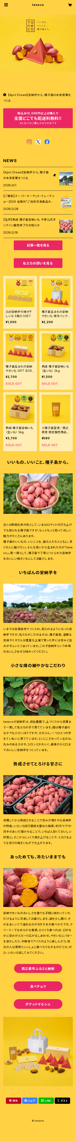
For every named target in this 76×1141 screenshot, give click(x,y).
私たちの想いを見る (38, 263)
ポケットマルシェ (37, 1004)
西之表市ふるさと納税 (38, 969)
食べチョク (38, 986)
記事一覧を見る (38, 245)
